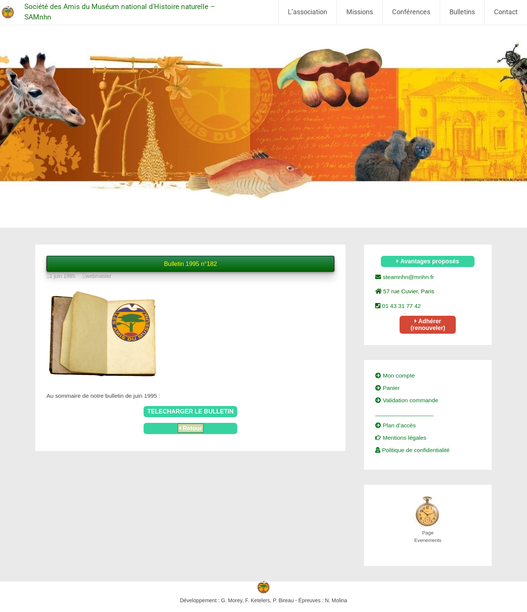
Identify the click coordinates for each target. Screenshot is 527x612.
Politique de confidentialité (412, 450)
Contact (506, 12)
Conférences (411, 12)
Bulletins (462, 12)
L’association (307, 12)
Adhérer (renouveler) (427, 324)
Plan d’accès (395, 425)
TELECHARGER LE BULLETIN (190, 411)
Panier (387, 388)
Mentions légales (401, 437)
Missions (359, 12)
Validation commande (406, 400)
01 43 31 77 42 (400, 306)
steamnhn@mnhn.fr (407, 277)
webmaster (98, 276)
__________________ (404, 413)
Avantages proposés (428, 261)
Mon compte (395, 375)
